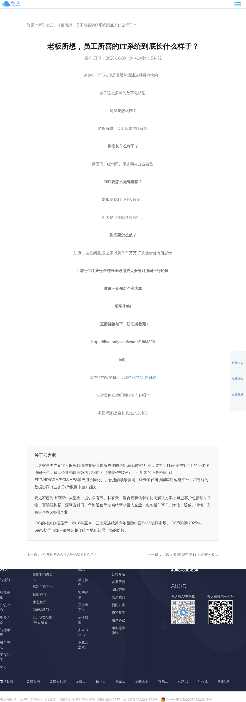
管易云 (163, 681)
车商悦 (202, 681)
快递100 (223, 681)
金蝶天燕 (141, 681)
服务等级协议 (118, 630)
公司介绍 (118, 574)
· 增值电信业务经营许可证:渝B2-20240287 (88, 700)
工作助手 (5, 657)
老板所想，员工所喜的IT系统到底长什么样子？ (97, 25)
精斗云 (101, 681)
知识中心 (5, 607)
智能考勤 (5, 632)
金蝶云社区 (57, 681)
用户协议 (118, 620)
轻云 (3, 667)
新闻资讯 (118, 605)
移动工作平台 (43, 587)
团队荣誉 (118, 589)
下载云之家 (83, 645)
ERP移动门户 (42, 610)
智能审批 (5, 595)
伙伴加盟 (83, 620)
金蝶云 (81, 681)
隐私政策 (118, 613)
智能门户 (5, 582)
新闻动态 (45, 25)
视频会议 (5, 620)
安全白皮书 (83, 632)
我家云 (120, 681)
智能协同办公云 (43, 576)
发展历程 (118, 582)
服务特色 (83, 582)
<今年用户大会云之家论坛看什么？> (68, 554)
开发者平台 (83, 607)
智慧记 (183, 681)
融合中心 (5, 645)
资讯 (31, 25)
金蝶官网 (33, 681)
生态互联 (39, 602)
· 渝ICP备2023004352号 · (140, 700)
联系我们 (118, 597)
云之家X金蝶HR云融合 (42, 620)
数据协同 (39, 594)
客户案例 (83, 595)
